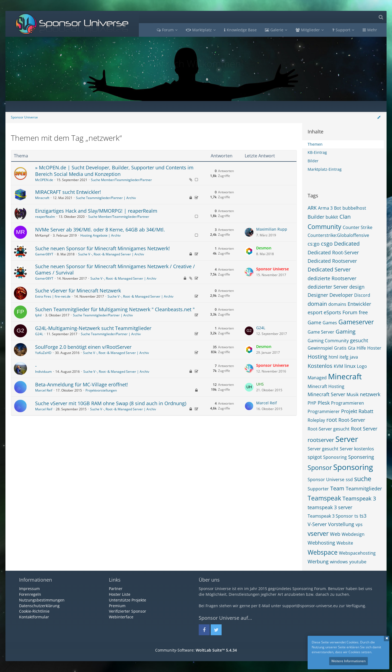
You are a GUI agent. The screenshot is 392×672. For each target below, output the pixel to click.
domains (337, 304)
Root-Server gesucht (329, 429)
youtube (357, 562)
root (331, 419)
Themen (315, 144)
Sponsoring (353, 467)
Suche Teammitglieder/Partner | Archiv (106, 198)
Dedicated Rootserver (332, 261)
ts (356, 516)
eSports (332, 312)
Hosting (317, 356)
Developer (341, 295)
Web (335, 534)
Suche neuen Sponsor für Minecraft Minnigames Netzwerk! (102, 248)
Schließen (386, 638)
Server (346, 439)
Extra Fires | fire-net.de (53, 296)
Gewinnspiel (320, 348)
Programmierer (324, 411)
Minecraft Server (326, 394)
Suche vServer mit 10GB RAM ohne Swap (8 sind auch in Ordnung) (110, 403)
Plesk (324, 402)
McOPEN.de (44, 180)
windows (339, 562)
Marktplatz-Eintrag (325, 169)
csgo (327, 243)
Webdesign (353, 534)
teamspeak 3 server (330, 507)
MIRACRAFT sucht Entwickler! (68, 192)
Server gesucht (323, 449)
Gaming (346, 331)
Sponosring (335, 457)
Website (344, 543)
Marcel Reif (43, 390)
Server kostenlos (357, 449)
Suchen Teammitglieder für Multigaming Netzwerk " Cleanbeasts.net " (115, 309)
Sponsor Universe (326, 479)
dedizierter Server (328, 286)
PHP (312, 403)
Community (324, 226)
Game (314, 322)
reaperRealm (45, 216)
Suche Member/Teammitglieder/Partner (121, 180)
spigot (315, 457)
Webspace (323, 552)
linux (350, 366)
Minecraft (345, 376)
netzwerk (370, 394)
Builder (316, 216)
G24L (39, 334)
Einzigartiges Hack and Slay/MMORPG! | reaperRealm (96, 210)
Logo (362, 366)
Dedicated (347, 243)
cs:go (314, 243)
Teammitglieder (364, 488)
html (333, 357)
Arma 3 (325, 208)
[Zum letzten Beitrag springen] (249, 232)
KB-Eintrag (317, 152)
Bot (337, 208)
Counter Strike (357, 227)
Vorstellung (341, 524)
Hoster (374, 348)
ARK (312, 207)
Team (337, 488)
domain (317, 303)
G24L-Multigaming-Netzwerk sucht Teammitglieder (93, 328)
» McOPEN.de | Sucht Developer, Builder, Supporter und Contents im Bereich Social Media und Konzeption (114, 170)
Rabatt (366, 411)
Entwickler (359, 304)
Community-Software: (196, 650)
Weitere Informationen (348, 661)
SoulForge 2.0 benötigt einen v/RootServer (83, 347)
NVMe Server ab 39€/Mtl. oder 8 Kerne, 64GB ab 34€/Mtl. (100, 229)
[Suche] (381, 17)
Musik (353, 395)
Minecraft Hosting (326, 386)
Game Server (321, 332)
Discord (362, 295)
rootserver (321, 440)
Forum (349, 312)
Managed (317, 378)
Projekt (349, 411)
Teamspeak (324, 498)
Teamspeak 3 (359, 498)
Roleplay (316, 420)
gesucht (359, 340)
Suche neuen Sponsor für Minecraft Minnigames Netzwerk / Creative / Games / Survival (115, 269)
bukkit (332, 217)
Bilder (313, 160)
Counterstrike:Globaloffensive (338, 235)
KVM (338, 366)
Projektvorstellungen (101, 390)
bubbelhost (354, 208)
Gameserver (356, 321)
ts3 (363, 515)
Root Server (364, 428)
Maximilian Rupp (271, 229)
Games (330, 323)
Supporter (318, 489)
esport (315, 312)
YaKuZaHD (43, 352)
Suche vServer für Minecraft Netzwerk (78, 290)
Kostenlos (320, 365)
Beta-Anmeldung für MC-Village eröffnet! (81, 384)
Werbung (318, 561)
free (363, 312)
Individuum (43, 371)
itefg (343, 357)
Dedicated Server (329, 269)
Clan (345, 216)
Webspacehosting (357, 553)
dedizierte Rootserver (332, 278)
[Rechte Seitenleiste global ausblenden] (379, 117)
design (357, 286)
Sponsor (320, 467)
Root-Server (351, 420)
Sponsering (361, 457)
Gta (351, 348)
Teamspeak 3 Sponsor (330, 516)
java (354, 357)
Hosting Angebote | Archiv (100, 235)
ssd (349, 479)
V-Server (317, 524)
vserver (318, 533)
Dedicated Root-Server (333, 252)
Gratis (340, 348)
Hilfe (361, 348)
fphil (38, 315)
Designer (318, 295)
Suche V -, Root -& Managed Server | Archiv (111, 254)
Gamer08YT (44, 254)
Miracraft (42, 198)
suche (362, 478)
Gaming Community (328, 341)
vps (359, 524)
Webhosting (321, 542)
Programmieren (347, 403)
